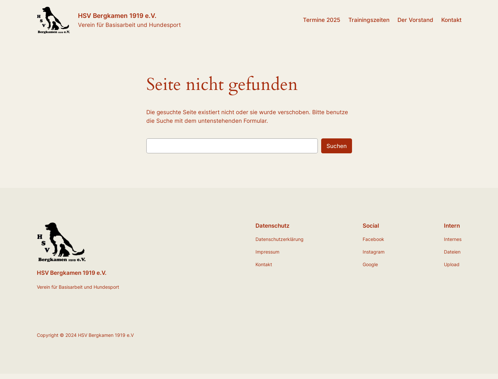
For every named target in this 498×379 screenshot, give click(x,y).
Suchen (336, 146)
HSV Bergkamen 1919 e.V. (117, 16)
